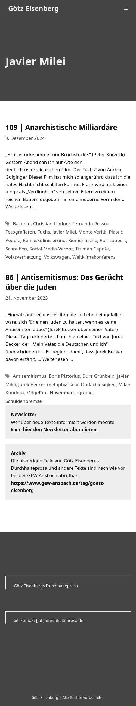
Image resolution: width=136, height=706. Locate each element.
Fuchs (44, 232)
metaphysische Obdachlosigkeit (81, 384)
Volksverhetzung (23, 257)
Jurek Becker (31, 384)
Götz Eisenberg (33, 8)
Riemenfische (82, 240)
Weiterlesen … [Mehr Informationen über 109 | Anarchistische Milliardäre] (20, 206)
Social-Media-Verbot (51, 249)
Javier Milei (64, 232)
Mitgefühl (36, 392)
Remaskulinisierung (44, 240)
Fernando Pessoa (90, 223)
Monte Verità (92, 232)
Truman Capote (92, 249)
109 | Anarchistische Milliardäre (61, 127)
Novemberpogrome (71, 392)
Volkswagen (57, 257)
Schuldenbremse (23, 401)
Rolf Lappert (113, 240)
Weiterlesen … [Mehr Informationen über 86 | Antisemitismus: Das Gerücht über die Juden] (57, 359)
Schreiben (16, 249)
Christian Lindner (51, 223)
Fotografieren (20, 232)
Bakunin (22, 223)
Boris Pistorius (64, 376)
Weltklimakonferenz (94, 257)
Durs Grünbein (98, 376)
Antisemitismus (29, 376)
